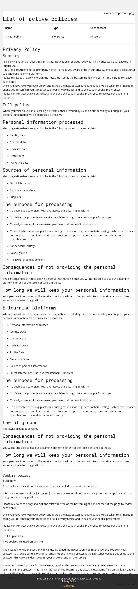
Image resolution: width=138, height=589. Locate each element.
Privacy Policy (69, 581)
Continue (69, 585)
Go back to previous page (119, 13)
